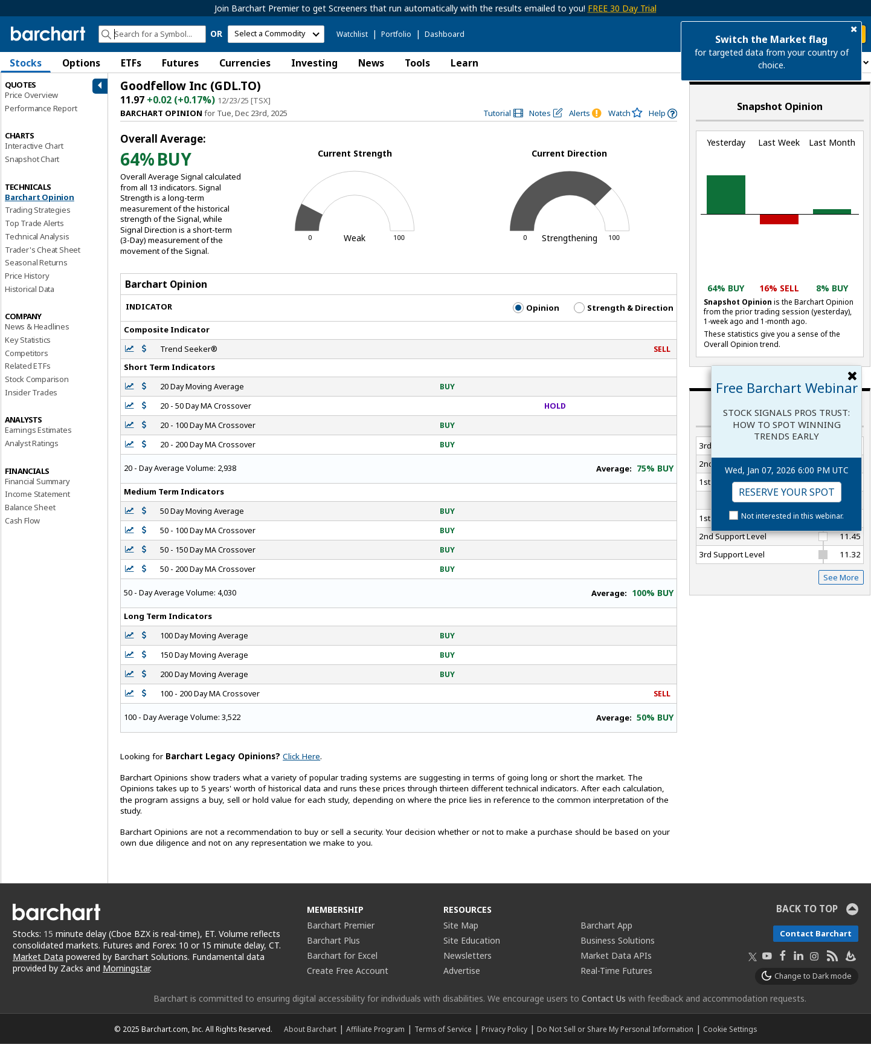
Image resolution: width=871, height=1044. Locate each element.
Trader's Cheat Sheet (42, 249)
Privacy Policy (504, 1029)
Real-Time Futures (616, 970)
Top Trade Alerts (34, 223)
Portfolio (396, 34)
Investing (314, 63)
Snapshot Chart (32, 159)
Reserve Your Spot (787, 492)
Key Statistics (28, 339)
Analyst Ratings (32, 443)
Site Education (471, 940)
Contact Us (604, 998)
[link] (503, 113)
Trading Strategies (37, 209)
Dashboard (444, 34)
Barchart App (606, 925)
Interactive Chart (34, 145)
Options (81, 63)
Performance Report (41, 108)
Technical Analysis (37, 236)
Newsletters (467, 955)
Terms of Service (443, 1029)
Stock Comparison (37, 379)
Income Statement (37, 493)
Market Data (38, 956)
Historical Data (29, 289)
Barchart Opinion (39, 197)
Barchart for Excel (342, 955)
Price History (27, 275)
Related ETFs (28, 365)
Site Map (460, 925)
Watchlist (352, 34)
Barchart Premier (340, 925)
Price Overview (31, 94)
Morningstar (126, 968)
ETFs (131, 63)
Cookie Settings (730, 1029)
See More (841, 577)
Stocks (26, 63)
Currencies (245, 63)
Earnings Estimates (38, 429)
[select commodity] (276, 34)
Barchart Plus (333, 940)
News (371, 63)
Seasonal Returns (36, 262)
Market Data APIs (616, 955)
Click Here (301, 756)
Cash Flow (22, 520)
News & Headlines (37, 326)
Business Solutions (617, 940)
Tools (417, 63)
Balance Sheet (30, 507)
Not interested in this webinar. (792, 516)
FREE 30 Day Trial (622, 8)
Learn (464, 63)
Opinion (536, 307)
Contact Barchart (816, 933)
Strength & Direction (623, 307)
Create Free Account (347, 970)
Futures (180, 63)
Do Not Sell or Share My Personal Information (615, 1029)
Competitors (26, 353)
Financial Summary (37, 481)
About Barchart (310, 1029)
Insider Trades (31, 392)
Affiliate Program (375, 1029)
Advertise (461, 970)
